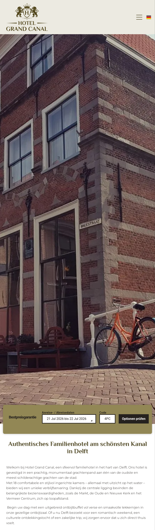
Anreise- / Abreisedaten (58, 412)
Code (102, 412)
